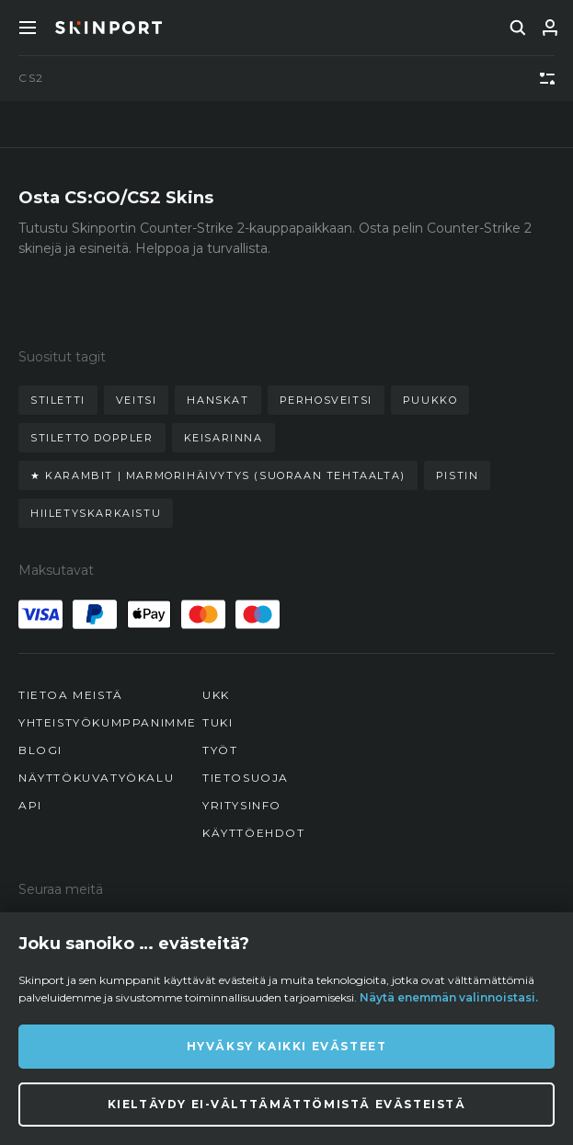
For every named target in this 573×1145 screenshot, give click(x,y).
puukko (430, 400)
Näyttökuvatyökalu (96, 777)
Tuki (217, 722)
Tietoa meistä (70, 695)
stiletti (58, 400)
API (30, 805)
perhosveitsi (326, 400)
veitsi (136, 400)
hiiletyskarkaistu (95, 513)
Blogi (40, 750)
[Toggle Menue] (27, 27)
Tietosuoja (245, 777)
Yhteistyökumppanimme (107, 722)
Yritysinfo (241, 805)
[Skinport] (108, 27)
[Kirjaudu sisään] (550, 27)
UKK (216, 695)
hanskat (217, 400)
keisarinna (223, 437)
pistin (457, 475)
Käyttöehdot (253, 833)
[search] (517, 27)
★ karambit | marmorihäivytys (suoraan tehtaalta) (218, 475)
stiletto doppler (92, 437)
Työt (219, 750)
